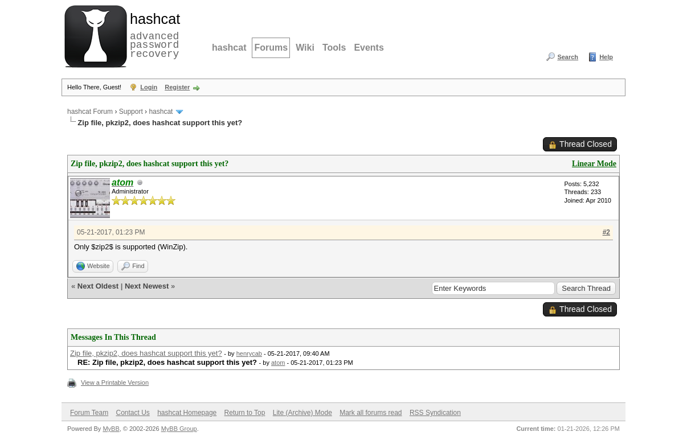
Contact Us (132, 413)
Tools (334, 47)
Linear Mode (594, 163)
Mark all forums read (371, 413)
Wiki (305, 47)
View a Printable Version (115, 382)
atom (278, 362)
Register (177, 87)
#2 (606, 232)
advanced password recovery (152, 35)
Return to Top (244, 413)
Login (148, 87)
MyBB (111, 428)
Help (606, 57)
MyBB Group (179, 428)
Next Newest (147, 286)
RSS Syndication (435, 413)
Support (131, 112)
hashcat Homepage (186, 413)
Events (368, 47)
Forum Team (89, 413)
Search (567, 57)
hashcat (229, 47)
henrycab (249, 353)
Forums (271, 47)
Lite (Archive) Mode (302, 413)
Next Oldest (97, 286)
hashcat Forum (90, 112)
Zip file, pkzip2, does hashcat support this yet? (146, 353)
